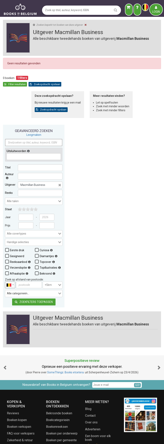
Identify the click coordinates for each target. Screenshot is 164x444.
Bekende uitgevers (59, 383)
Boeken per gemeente (61, 376)
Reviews (13, 349)
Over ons (91, 358)
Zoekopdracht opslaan (85, 84)
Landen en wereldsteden (55, 405)
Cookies (100, 437)
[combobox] (33, 134)
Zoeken (111, 437)
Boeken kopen (17, 356)
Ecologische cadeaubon (23, 396)
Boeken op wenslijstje (22, 390)
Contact (90, 352)
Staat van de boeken (21, 383)
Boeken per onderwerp (62, 369)
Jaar (8, 150)
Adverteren (92, 365)
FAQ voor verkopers (21, 369)
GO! (137, 320)
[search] (115, 10)
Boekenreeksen (57, 362)
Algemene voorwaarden (66, 437)
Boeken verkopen (19, 362)
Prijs (7, 158)
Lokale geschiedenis (60, 396)
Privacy (87, 437)
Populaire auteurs (58, 390)
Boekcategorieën (58, 356)
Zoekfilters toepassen (34, 235)
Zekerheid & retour (20, 376)
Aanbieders (125, 437)
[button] (5, 303)
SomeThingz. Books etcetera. (65, 308)
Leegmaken (33, 67)
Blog (88, 345)
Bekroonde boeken (59, 349)
